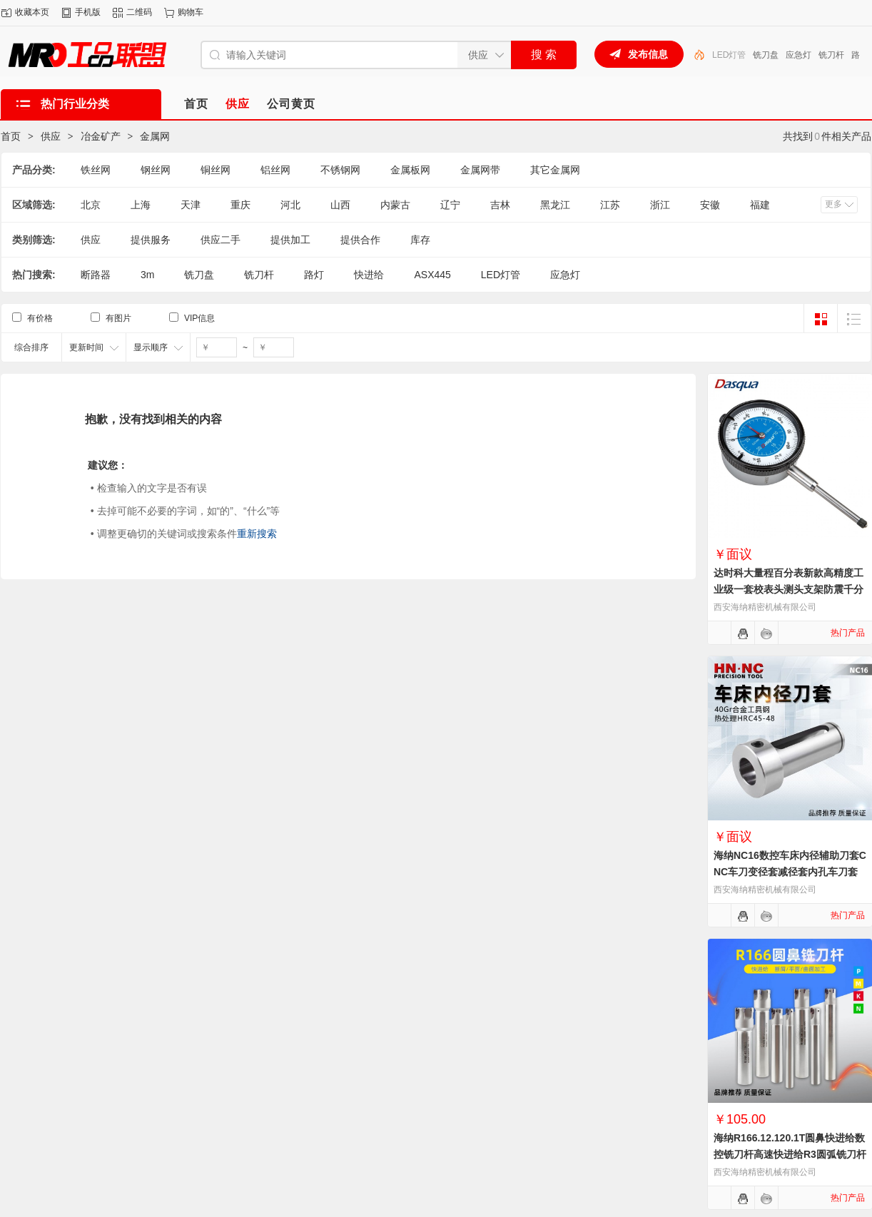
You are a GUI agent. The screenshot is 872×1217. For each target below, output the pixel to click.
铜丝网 (215, 169)
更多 (833, 204)
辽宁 (450, 204)
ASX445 (432, 274)
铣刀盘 (766, 55)
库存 (420, 239)
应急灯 (798, 55)
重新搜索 (257, 533)
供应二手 (220, 239)
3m (147, 274)
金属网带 (480, 169)
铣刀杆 (831, 55)
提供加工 (290, 239)
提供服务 (151, 239)
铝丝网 (275, 169)
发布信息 (648, 54)
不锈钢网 (340, 169)
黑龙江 (555, 204)
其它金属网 (555, 169)
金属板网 (410, 169)
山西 (340, 204)
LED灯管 (729, 55)
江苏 (610, 204)
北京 (91, 204)
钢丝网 (156, 169)
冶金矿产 (101, 136)
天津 (191, 204)
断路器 (96, 274)
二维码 (139, 12)
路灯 (314, 274)
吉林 (500, 204)
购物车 (190, 12)
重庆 (240, 204)
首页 (11, 136)
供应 (51, 136)
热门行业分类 (75, 104)
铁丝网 (96, 169)
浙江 (660, 204)
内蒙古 (395, 204)
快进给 (369, 274)
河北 (290, 204)
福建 (760, 204)
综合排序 (31, 347)
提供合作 (360, 239)
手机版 (88, 12)
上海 (141, 204)
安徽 (710, 204)
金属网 (155, 136)
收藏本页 (32, 12)
